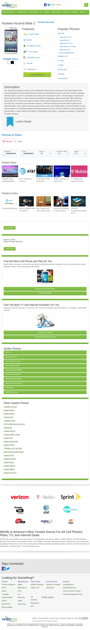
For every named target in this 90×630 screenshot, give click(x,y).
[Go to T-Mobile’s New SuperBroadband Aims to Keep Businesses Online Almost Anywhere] (10, 171)
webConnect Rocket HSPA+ (14, 452)
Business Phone (22, 12)
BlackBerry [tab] (63, 56)
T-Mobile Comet (9, 421)
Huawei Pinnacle (10, 459)
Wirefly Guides (80, 593)
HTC (17, 590)
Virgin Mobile (6, 595)
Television (45, 587)
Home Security (56, 12)
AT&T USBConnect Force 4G (14, 424)
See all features (37, 75)
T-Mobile (5, 593)
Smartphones (60, 584)
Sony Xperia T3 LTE (12, 361)
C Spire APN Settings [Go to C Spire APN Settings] (9, 208)
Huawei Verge (9, 462)
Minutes (7, 151)
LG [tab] (60, 65)
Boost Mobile (6, 604)
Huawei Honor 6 (9, 431)
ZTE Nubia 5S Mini (12, 365)
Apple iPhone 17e (65, 37)
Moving (82, 12)
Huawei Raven (9, 414)
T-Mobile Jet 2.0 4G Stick (13, 448)
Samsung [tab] (62, 78)
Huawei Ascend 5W (11, 441)
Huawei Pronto (9, 445)
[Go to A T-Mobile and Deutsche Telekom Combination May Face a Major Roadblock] (79, 171)
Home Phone (33, 12)
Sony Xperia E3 (11, 357)
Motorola (19, 595)
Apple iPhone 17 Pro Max (68, 46)
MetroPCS (5, 601)
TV (41, 12)
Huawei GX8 (8, 417)
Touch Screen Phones (63, 590)
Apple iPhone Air (65, 50)
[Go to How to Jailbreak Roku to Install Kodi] (26, 201)
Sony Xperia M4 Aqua (13, 379)
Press (58, 5)
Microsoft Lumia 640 (12, 374)
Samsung (19, 601)
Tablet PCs (32, 587)
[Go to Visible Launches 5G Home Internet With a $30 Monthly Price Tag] (62, 171)
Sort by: (76, 151)
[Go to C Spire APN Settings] (9, 201)
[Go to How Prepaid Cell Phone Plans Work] (43, 201)
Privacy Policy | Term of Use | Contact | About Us (56, 615)
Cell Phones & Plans (9, 12)
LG (17, 593)
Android (77, 584)
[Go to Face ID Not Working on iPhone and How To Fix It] (61, 201)
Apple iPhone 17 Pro (66, 43)
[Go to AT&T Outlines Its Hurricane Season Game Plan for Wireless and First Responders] (27, 171)
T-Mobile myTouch (10, 407)
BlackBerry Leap (11, 392)
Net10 (4, 598)
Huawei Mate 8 (9, 410)
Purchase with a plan (46, 22)
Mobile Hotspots (33, 584)
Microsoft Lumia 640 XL (14, 383)
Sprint (4, 590)
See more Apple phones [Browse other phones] (66, 53)
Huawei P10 (8, 438)
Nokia (17, 598)
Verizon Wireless (7, 584)
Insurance (66, 12)
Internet (46, 12)
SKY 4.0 (8, 352)
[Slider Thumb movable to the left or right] (4, 154)
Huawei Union (9, 455)
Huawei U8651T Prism (12, 434)
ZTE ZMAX (9, 388)
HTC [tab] (61, 61)
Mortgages (74, 12)
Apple (17, 584)
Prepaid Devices (62, 587)
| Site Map (78, 615)
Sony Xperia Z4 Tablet (13, 370)
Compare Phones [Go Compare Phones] (45, 293)
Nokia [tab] (61, 74)
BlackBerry (19, 587)
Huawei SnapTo (9, 466)
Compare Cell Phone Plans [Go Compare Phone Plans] (45, 289)
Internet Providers (48, 584)
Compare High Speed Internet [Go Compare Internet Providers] (45, 337)
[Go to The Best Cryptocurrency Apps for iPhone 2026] (78, 201)
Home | (35, 615)
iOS (76, 590)
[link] (7, 141)
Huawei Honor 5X (10, 473)
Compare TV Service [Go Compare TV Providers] (45, 332)
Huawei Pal (8, 428)
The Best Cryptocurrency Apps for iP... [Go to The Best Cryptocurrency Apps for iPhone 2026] (78, 210)
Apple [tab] (61, 33)
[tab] (69, 41)
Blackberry (78, 587)
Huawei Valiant (9, 469)
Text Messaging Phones (64, 593)
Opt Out (85, 615)
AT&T (4, 587)
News (53, 5)
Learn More (9, 228)
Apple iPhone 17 (65, 40)
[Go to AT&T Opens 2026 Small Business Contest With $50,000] (44, 171)
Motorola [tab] (62, 69)
